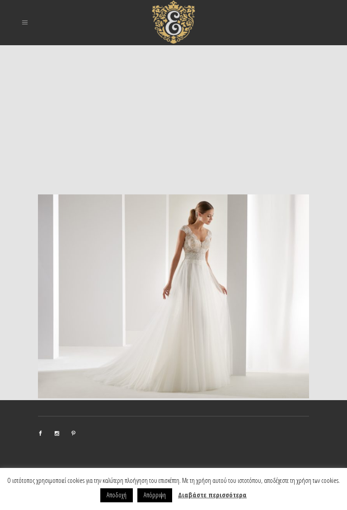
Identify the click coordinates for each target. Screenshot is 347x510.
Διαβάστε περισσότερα (212, 494)
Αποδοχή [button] (117, 495)
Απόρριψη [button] (155, 495)
